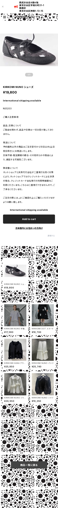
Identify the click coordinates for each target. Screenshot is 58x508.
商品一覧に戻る (29, 465)
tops (4, 422)
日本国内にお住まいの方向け (29, 228)
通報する (51, 236)
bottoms (6, 432)
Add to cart (29, 219)
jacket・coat (8, 450)
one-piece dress (11, 441)
